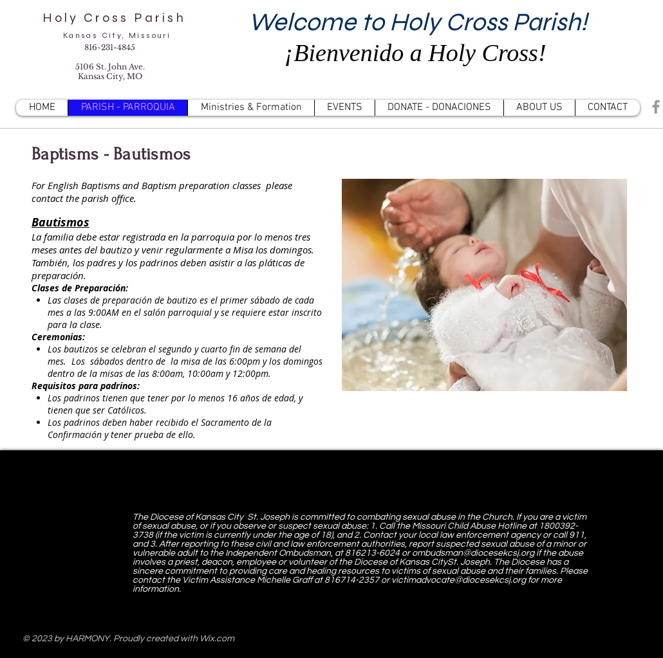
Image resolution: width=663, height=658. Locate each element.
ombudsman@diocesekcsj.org (473, 553)
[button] (250, 108)
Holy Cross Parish (116, 18)
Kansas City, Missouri (117, 35)
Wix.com (217, 638)
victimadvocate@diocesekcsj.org (458, 580)
